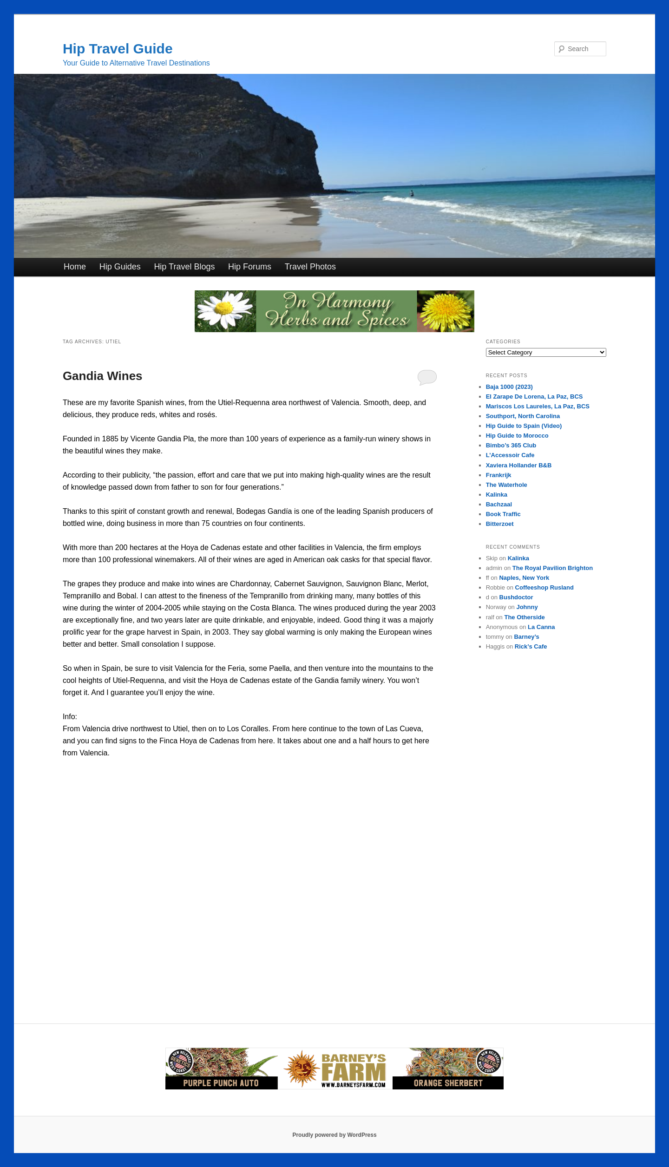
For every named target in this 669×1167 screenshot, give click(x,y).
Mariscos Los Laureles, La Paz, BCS (538, 406)
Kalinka (496, 494)
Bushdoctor (516, 597)
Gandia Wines (103, 376)
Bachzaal (499, 504)
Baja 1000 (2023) (509, 386)
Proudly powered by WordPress (334, 1135)
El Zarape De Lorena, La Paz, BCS (534, 396)
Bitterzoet (500, 523)
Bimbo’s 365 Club (511, 445)
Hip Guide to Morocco (517, 435)
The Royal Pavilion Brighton (552, 567)
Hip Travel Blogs (184, 266)
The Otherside (524, 617)
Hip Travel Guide (118, 48)
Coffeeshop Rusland (544, 587)
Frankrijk (499, 475)
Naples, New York (524, 577)
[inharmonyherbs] (334, 330)
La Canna (541, 626)
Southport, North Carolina (523, 416)
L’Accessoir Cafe (510, 455)
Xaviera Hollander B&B (519, 465)
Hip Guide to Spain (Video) (524, 425)
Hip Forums (249, 266)
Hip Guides (120, 266)
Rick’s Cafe (531, 646)
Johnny (527, 606)
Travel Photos (310, 266)
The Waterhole (506, 484)
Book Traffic (503, 514)
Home (75, 266)
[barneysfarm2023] (334, 1087)
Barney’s (526, 636)
